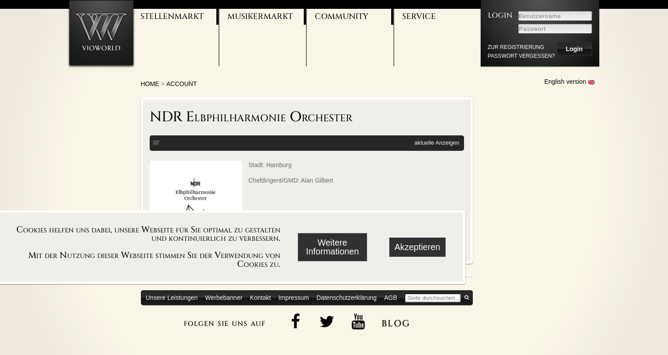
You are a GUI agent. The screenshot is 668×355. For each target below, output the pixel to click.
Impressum (294, 297)
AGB (390, 297)
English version (569, 81)
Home (150, 83)
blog (395, 321)
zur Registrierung (516, 47)
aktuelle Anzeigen (437, 142)
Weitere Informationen (332, 247)
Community (341, 16)
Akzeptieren (417, 247)
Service (419, 16)
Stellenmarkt (172, 16)
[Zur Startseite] (101, 32)
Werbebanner (224, 297)
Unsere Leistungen (172, 297)
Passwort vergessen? (521, 56)
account (181, 83)
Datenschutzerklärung (347, 297)
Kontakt (260, 297)
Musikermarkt (260, 16)
